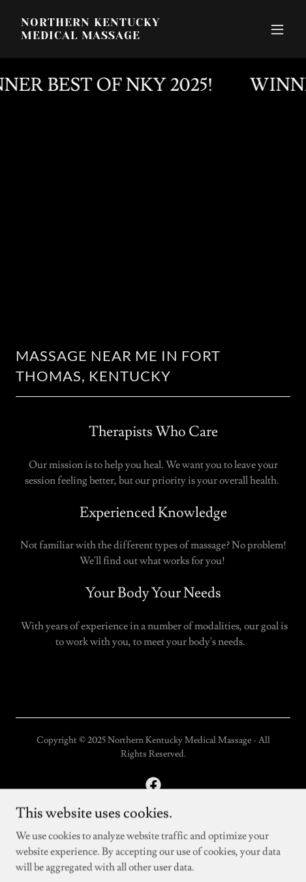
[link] (112, 35)
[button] (277, 29)
